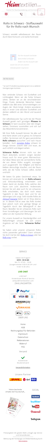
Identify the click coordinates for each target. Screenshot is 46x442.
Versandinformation (23, 367)
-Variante (10, 199)
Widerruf (23, 343)
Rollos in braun (27, 235)
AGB (23, 327)
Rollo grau (7, 237)
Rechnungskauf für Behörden (23, 330)
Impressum (23, 334)
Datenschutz (23, 337)
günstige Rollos (23, 143)
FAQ (23, 347)
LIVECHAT (23, 276)
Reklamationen (23, 340)
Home (23, 324)
